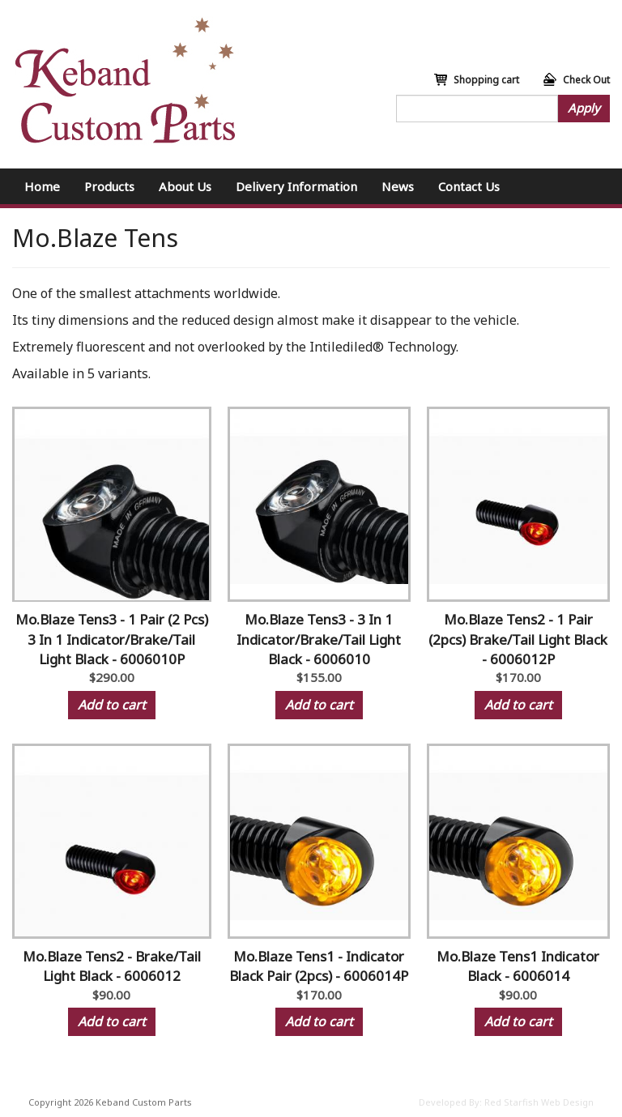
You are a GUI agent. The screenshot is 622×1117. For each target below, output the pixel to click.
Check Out (586, 80)
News (397, 186)
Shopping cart (486, 80)
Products (109, 186)
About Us (185, 186)
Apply (584, 108)
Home (42, 186)
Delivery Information (296, 186)
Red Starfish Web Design (539, 1102)
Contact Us (469, 186)
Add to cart (112, 705)
